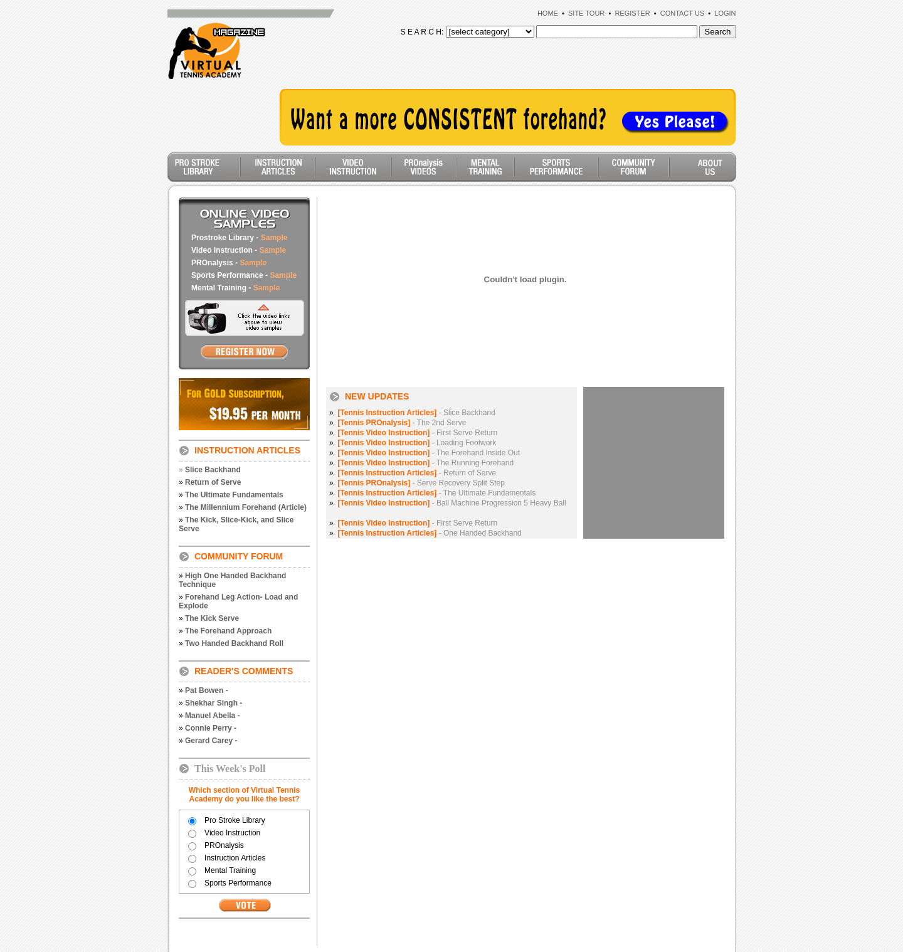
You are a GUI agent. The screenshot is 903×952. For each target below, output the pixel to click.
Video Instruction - (238, 250)
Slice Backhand (213, 469)
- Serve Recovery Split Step (421, 483)
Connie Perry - (210, 728)
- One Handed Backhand (429, 533)
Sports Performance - (244, 275)
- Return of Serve (416, 472)
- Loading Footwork (416, 442)
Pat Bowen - (206, 690)
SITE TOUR (586, 13)
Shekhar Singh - (213, 703)
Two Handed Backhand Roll (234, 643)
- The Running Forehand (425, 462)
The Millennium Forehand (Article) (246, 507)
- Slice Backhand (416, 412)
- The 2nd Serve (401, 422)
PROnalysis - (229, 262)
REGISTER (632, 13)
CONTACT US (682, 13)
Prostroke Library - (239, 237)
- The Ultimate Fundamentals (436, 493)
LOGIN (725, 13)
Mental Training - (235, 287)
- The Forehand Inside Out (428, 452)
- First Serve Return (417, 432)
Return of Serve (213, 482)
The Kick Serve (212, 618)
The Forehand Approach (228, 631)
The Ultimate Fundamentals (234, 494)
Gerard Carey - (211, 740)
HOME (547, 13)
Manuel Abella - (212, 715)
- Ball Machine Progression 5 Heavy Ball (451, 503)
